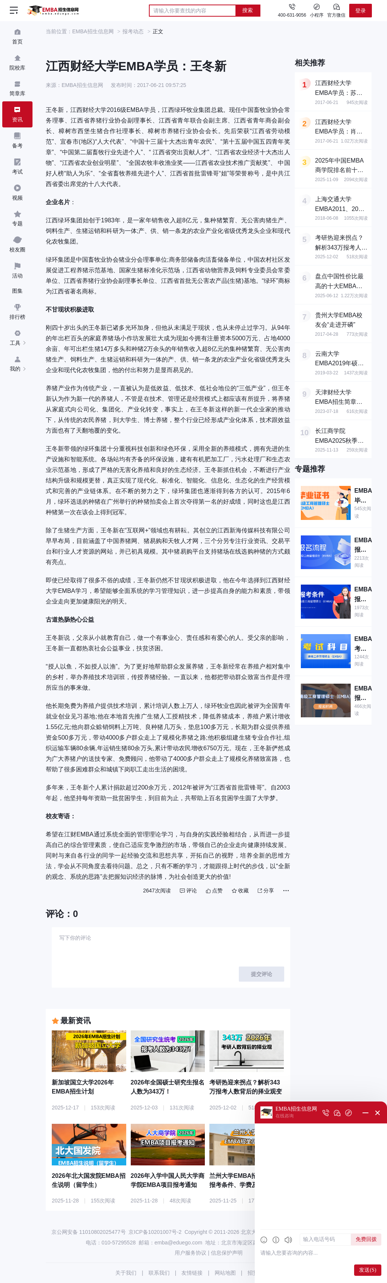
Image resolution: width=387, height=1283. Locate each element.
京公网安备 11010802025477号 (88, 1232)
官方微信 (336, 10)
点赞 (214, 890)
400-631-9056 (292, 15)
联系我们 (159, 1273)
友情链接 (192, 1273)
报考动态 (133, 31)
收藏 (240, 890)
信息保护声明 (227, 1253)
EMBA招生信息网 (93, 31)
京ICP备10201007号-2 (154, 1232)
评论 (188, 890)
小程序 (317, 10)
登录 (360, 11)
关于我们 (125, 1273)
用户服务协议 (190, 1253)
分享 (266, 890)
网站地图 (225, 1273)
